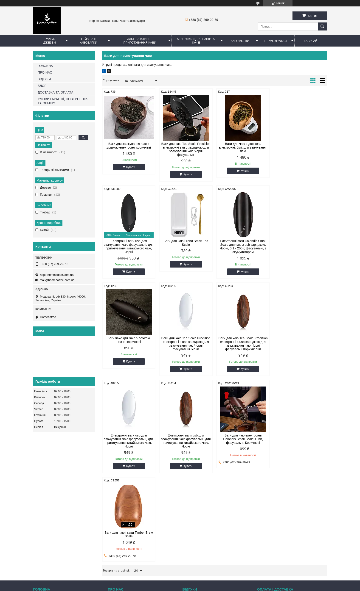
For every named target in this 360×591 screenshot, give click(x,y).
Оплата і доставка (272, 500)
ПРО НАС (45, 72)
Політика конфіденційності (206, 586)
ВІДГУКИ (44, 79)
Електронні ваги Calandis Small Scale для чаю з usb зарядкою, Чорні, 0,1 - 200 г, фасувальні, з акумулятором (186, 246)
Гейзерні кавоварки (88, 40)
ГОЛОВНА (45, 66)
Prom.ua (201, 578)
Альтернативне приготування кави (139, 40)
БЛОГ (42, 86)
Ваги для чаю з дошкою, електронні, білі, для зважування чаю (243, 147)
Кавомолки (240, 41)
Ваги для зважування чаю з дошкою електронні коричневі (129, 145)
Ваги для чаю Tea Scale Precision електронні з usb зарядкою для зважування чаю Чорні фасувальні (185, 149)
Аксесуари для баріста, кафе (196, 40)
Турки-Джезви (49, 40)
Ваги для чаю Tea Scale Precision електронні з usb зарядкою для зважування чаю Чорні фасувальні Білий (300, 246)
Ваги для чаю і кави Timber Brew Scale (128, 437)
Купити (130, 167)
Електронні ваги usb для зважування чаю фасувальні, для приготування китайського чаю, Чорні (300, 149)
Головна (41, 500)
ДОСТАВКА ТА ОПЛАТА (55, 92)
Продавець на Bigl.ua (180, 582)
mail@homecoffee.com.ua (57, 280)
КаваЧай (311, 41)
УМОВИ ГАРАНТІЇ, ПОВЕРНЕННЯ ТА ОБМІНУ (63, 101)
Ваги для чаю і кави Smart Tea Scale (128, 242)
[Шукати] (322, 26)
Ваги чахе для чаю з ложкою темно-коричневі (243, 242)
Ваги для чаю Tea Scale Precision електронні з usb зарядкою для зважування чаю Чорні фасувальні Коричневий (128, 343)
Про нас (115, 500)
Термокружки (275, 41)
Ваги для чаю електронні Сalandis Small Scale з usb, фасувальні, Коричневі (300, 341)
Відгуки (190, 500)
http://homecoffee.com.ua (56, 274)
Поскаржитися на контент (170, 586)
